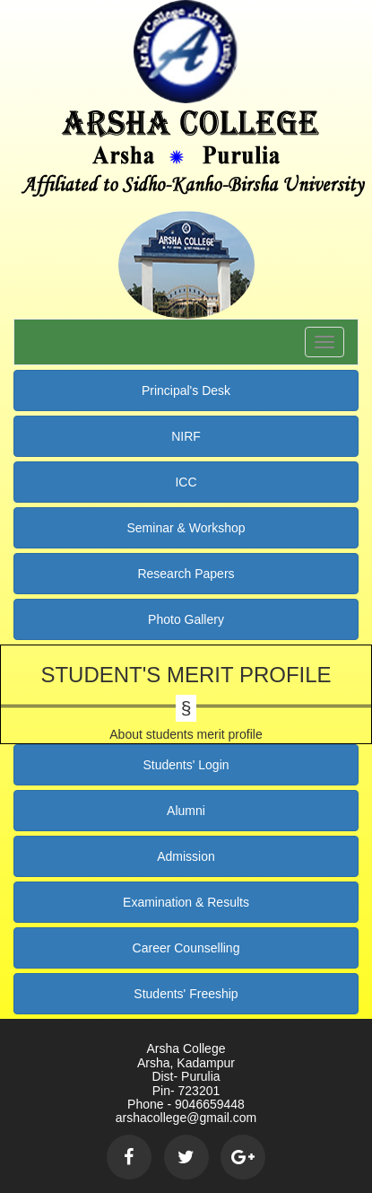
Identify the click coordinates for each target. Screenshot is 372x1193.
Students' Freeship (186, 994)
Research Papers (185, 573)
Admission (186, 856)
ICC (185, 482)
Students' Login (186, 765)
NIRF (186, 436)
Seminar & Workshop (185, 528)
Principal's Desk (186, 390)
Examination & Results (186, 902)
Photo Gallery (186, 619)
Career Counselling (186, 948)
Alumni (186, 810)
